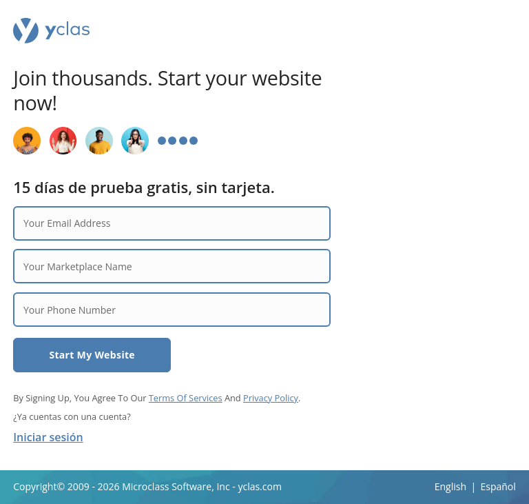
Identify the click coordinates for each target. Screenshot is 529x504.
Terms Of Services (185, 398)
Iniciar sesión (48, 437)
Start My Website (92, 354)
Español (497, 486)
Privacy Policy (270, 398)
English (450, 486)
